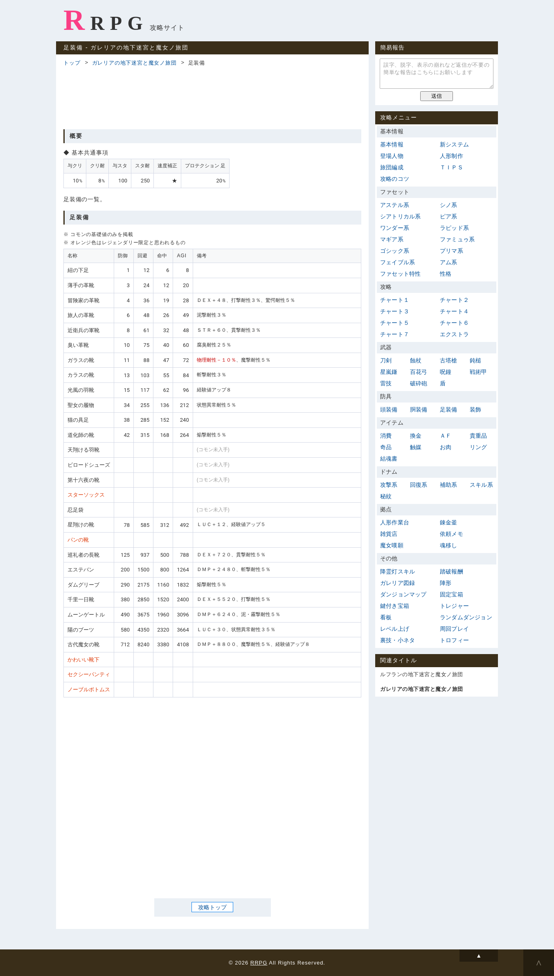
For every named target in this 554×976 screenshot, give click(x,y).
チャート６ (454, 322)
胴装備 (419, 409)
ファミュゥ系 (457, 239)
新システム (454, 144)
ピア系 (448, 216)
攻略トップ (212, 907)
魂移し (448, 545)
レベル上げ (394, 628)
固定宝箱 (451, 594)
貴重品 (478, 435)
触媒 (415, 447)
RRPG (105, 20)
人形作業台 (394, 522)
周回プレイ (454, 628)
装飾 (475, 409)
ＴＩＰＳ (451, 167)
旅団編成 (391, 167)
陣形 (445, 583)
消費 (386, 435)
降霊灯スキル (397, 571)
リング (478, 447)
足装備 (448, 409)
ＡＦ (445, 435)
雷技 (386, 383)
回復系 (419, 484)
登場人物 (391, 156)
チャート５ (394, 322)
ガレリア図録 (397, 583)
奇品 (386, 447)
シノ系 (448, 205)
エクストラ (454, 334)
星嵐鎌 (389, 372)
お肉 (445, 447)
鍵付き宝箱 (394, 606)
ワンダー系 (394, 228)
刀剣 (386, 360)
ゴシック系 (394, 250)
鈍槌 (475, 360)
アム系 (448, 262)
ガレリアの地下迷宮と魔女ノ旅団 (134, 63)
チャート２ (454, 300)
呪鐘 (445, 372)
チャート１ (394, 300)
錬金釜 (448, 522)
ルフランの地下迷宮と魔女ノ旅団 (421, 674)
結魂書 (389, 458)
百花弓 (419, 372)
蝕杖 (415, 360)
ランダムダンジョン (466, 617)
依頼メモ (451, 534)
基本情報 (391, 144)
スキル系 (481, 484)
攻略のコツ (394, 178)
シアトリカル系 (400, 216)
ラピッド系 (454, 228)
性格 (445, 273)
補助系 (448, 484)
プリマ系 (451, 250)
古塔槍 (448, 360)
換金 (415, 435)
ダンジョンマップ (403, 594)
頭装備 (389, 409)
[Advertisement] (212, 96)
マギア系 (391, 239)
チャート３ (394, 311)
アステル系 (394, 205)
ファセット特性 (400, 273)
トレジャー (454, 606)
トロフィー (454, 640)
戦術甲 (478, 372)
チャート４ (454, 311)
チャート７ (394, 334)
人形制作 (451, 156)
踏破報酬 (451, 571)
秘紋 (386, 496)
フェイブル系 (397, 262)
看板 (386, 617)
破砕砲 (419, 383)
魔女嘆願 (391, 545)
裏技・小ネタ (397, 640)
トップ (71, 63)
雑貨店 (389, 534)
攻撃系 (389, 484)
